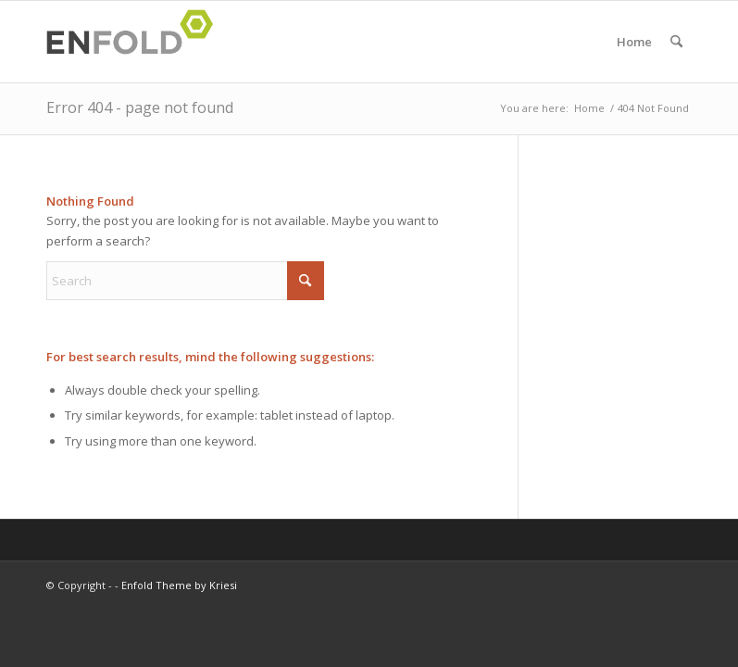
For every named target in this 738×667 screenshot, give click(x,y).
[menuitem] (676, 41)
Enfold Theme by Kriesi (179, 585)
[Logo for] (135, 41)
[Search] (676, 41)
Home (634, 41)
